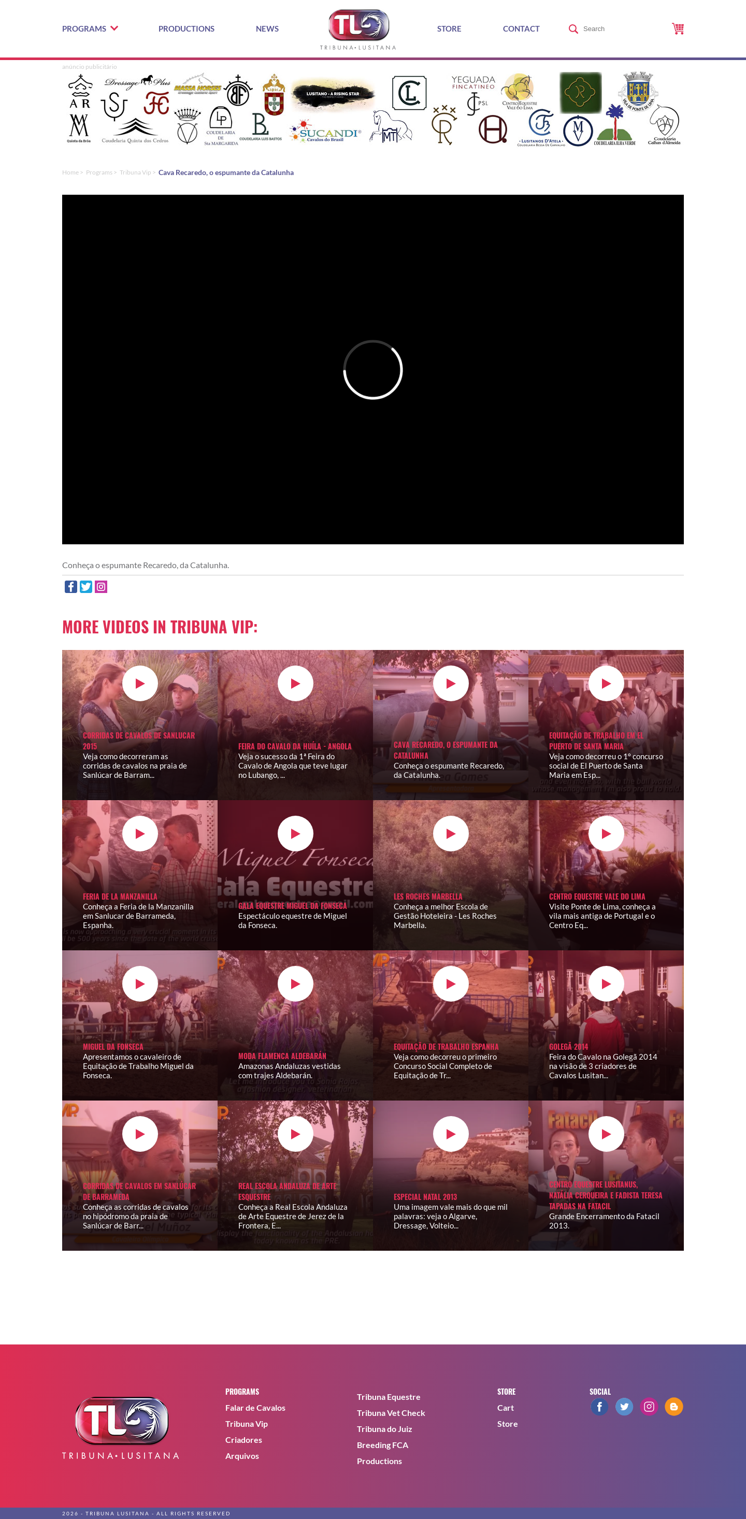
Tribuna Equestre (389, 1396)
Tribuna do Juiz (384, 1429)
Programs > (101, 172)
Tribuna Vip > (138, 172)
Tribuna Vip (246, 1423)
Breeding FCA (382, 1445)
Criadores (243, 1439)
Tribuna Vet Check (391, 1412)
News (267, 28)
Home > (72, 172)
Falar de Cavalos (255, 1407)
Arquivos (242, 1455)
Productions (186, 28)
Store (449, 28)
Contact (521, 28)
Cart (505, 1407)
